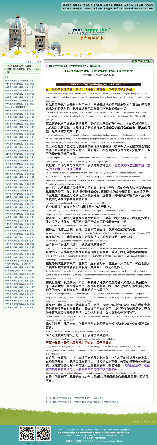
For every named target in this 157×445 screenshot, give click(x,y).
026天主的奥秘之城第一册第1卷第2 (19, 167)
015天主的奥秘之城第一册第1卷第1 (19, 131)
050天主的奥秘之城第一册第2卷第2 (19, 250)
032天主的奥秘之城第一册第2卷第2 (19, 187)
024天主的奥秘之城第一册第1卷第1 (19, 160)
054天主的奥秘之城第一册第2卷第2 (19, 267)
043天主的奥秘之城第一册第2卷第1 (19, 227)
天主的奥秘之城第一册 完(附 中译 (19, 264)
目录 (6, 77)
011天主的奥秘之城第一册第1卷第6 (19, 117)
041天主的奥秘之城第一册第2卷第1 (19, 217)
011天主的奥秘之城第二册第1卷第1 (19, 307)
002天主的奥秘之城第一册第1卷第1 (19, 84)
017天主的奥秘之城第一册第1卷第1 (19, 137)
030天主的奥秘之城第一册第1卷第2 (19, 180)
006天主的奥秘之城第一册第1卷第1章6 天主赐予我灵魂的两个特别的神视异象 (85, 402)
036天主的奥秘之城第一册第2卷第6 (19, 201)
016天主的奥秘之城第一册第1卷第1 (19, 134)
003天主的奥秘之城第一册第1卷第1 (19, 87)
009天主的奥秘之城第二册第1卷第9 (19, 301)
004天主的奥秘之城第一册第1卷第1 (19, 90)
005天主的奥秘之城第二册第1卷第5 (19, 287)
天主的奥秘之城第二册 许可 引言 (18, 270)
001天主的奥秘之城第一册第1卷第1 (19, 80)
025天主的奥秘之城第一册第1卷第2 (19, 164)
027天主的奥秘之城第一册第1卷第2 (19, 171)
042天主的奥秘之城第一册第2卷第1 (19, 221)
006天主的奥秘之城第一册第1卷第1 (19, 97)
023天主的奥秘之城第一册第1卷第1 (19, 157)
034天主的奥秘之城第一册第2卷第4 (19, 194)
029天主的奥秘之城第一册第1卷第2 (19, 177)
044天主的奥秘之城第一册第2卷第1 (19, 231)
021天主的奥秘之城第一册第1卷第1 (19, 151)
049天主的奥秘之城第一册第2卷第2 (19, 247)
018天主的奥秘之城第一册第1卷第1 (19, 140)
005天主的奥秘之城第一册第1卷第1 (19, 94)
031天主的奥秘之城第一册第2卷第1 (19, 184)
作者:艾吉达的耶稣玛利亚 (15, 107)
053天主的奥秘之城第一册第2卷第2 (19, 261)
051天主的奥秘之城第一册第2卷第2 (19, 254)
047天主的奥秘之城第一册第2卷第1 (19, 241)
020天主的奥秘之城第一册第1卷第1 (19, 147)
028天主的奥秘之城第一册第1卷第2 (19, 174)
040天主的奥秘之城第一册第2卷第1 (19, 214)
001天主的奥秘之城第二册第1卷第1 (19, 274)
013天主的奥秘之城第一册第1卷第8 (19, 124)
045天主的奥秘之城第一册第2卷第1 (19, 234)
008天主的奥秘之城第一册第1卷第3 (19, 104)
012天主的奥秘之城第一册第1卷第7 (19, 120)
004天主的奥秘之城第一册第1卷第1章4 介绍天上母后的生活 (78, 398)
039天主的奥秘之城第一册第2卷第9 (19, 211)
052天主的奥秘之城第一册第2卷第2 (19, 257)
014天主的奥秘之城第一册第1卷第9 (19, 127)
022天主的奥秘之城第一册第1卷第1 (19, 154)
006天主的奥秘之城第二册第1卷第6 (19, 291)
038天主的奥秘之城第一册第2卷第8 (19, 207)
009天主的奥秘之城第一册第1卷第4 (19, 110)
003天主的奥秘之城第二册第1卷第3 (19, 281)
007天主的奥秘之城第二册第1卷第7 (19, 294)
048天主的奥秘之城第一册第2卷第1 (19, 244)
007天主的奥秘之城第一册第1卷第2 (19, 100)
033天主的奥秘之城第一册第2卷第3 (19, 191)
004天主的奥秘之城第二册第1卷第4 (19, 284)
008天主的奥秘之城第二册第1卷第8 (19, 297)
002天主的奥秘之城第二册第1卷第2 (19, 277)
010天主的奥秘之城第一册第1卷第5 (19, 114)
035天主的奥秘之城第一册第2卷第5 (19, 197)
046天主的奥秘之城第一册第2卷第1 (19, 237)
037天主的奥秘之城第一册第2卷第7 (19, 204)
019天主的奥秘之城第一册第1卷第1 (19, 144)
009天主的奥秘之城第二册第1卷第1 (19, 304)
